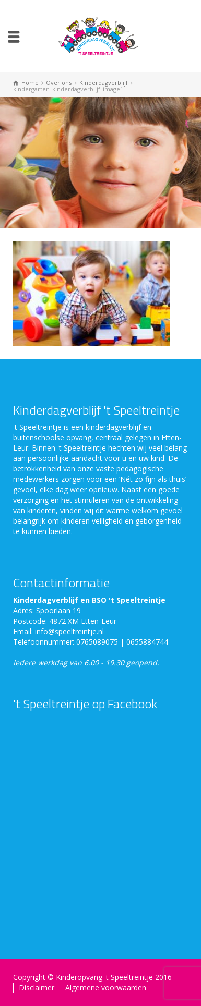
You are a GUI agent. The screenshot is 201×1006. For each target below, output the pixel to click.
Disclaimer (36, 987)
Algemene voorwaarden (105, 987)
